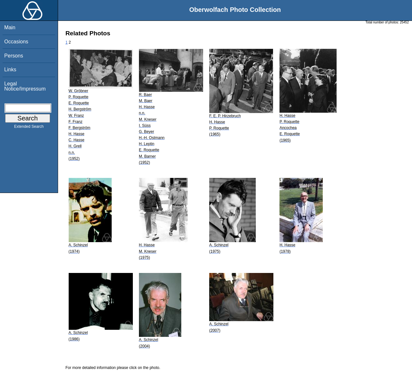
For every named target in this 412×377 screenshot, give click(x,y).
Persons (13, 55)
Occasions (16, 41)
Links (10, 69)
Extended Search (29, 128)
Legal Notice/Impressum (25, 86)
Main (9, 27)
